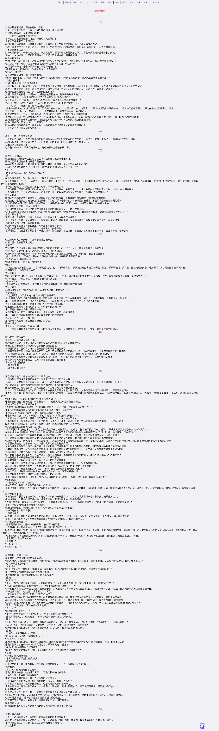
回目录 (202, 728)
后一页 (202, 724)
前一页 (202, 726)
